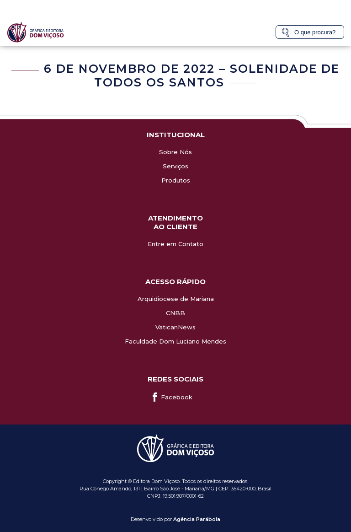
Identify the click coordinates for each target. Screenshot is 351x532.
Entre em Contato (175, 243)
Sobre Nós (175, 152)
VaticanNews (175, 327)
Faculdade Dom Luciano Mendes (175, 341)
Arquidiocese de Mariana (176, 298)
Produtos (175, 180)
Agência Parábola (196, 519)
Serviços (175, 166)
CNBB (175, 313)
